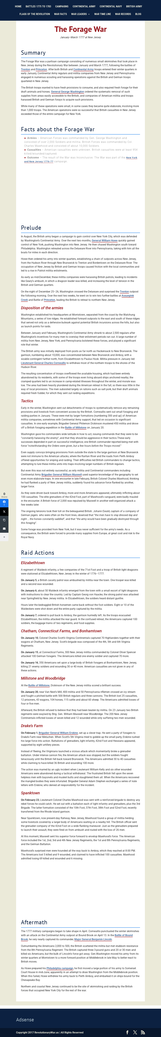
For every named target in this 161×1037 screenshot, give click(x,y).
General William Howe (105, 240)
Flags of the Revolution (35, 14)
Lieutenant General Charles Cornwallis (43, 363)
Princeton (41, 69)
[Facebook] (4, 503)
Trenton (25, 69)
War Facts (60, 14)
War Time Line (102, 14)
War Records (123, 14)
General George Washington (67, 91)
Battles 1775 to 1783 (38, 6)
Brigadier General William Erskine (58, 732)
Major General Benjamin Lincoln (93, 939)
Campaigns (61, 6)
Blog (138, 14)
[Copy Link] (4, 520)
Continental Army (84, 6)
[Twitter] (4, 511)
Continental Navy (111, 6)
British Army (134, 6)
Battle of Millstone (75, 427)
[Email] (4, 528)
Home (18, 6)
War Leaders (79, 14)
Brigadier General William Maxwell (61, 474)
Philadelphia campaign (60, 968)
